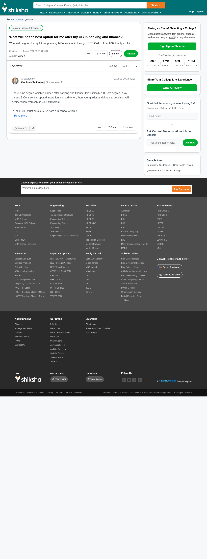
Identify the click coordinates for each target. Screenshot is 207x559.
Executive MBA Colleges (26, 223)
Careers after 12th (23, 259)
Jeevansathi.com (57, 345)
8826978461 (60, 379)
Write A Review (172, 87)
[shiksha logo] (29, 377)
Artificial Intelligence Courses (134, 271)
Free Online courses (130, 259)
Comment (128, 127)
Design (86, 12)
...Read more (19, 115)
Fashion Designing (129, 231)
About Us (19, 324)
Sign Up (200, 11)
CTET (159, 219)
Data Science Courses (131, 267)
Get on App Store (169, 274)
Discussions (166, 170)
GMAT (88, 279)
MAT (17, 236)
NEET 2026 (55, 279)
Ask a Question (21, 267)
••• (88, 53)
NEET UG (90, 211)
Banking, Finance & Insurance (26, 28)
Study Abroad (112, 12)
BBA (123, 223)
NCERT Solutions (22, 288)
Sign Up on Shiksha (172, 46)
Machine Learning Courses (133, 275)
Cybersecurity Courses (131, 292)
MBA (43, 12)
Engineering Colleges (59, 219)
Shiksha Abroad (57, 357)
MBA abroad (91, 267)
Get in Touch (57, 373)
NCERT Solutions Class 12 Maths (30, 292)
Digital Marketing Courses (132, 296)
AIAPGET (90, 236)
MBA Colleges (21, 219)
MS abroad (91, 271)
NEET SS (90, 219)
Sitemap (59, 392)
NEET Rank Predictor (59, 267)
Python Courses (128, 288)
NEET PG (90, 215)
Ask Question (181, 189)
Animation (125, 211)
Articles (18, 275)
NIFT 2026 (55, 292)
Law (123, 240)
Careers (18, 332)
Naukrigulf (54, 337)
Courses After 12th (23, 263)
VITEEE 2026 (56, 296)
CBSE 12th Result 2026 (60, 271)
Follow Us (126, 373)
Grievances (20, 392)
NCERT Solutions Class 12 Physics (30, 296)
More (97, 12)
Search (155, 5)
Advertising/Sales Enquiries (98, 328)
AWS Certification (129, 284)
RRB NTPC (162, 215)
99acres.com (56, 341)
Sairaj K (21, 56)
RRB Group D (163, 211)
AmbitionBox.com (58, 349)
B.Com (124, 215)
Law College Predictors (25, 279)
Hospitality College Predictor (27, 284)
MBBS (124, 248)
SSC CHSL (162, 240)
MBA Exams (20, 227)
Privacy (50, 392)
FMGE (89, 231)
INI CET (89, 227)
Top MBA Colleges (23, 215)
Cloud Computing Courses (133, 279)
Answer (131, 53)
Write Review (96, 379)
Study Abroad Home (95, 259)
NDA (159, 248)
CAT (17, 231)
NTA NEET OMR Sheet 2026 (63, 259)
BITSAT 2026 (56, 284)
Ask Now (190, 142)
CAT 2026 (54, 275)
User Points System (183, 165)
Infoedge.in (55, 324)
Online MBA (20, 240)
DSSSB (160, 231)
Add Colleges (92, 332)
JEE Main (54, 227)
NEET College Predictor (60, 263)
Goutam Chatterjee (32, 82)
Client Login (91, 324)
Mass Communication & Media (134, 244)
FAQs (17, 341)
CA (122, 227)
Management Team (23, 328)
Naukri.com (55, 328)
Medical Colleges (93, 244)
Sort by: (113, 66)
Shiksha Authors (22, 337)
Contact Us (20, 345)
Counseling (131, 12)
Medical (73, 12)
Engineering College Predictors (64, 236)
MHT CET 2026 (57, 288)
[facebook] (134, 380)
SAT (87, 284)
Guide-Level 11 (55, 82)
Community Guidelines (158, 165)
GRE (88, 275)
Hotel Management (129, 236)
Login (192, 11)
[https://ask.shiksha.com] (17, 19)
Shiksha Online (151, 12)
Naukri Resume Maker (60, 332)
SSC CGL (161, 236)
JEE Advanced (56, 231)
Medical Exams (92, 248)
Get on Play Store (169, 267)
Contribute (92, 373)
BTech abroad (92, 263)
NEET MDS (91, 223)
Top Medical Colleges (95, 240)
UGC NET (161, 227)
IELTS (88, 288)
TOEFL (89, 292)
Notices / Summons (35, 392)
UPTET (160, 223)
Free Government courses (132, 263)
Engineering (57, 12)
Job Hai (53, 361)
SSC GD (160, 244)
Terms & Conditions (73, 392)
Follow (115, 53)
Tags (178, 170)
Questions (152, 170)
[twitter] (139, 380)
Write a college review (24, 271)
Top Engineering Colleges (61, 215)
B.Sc (123, 219)
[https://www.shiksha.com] (8, 19)
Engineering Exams (59, 223)
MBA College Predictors (25, 244)
